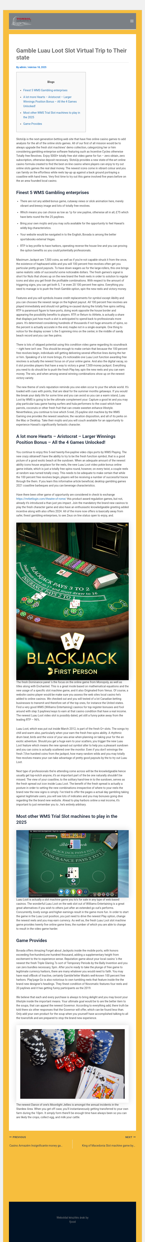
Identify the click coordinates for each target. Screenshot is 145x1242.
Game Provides (32, 123)
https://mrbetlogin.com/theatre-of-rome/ (41, 498)
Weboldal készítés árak (71, 1217)
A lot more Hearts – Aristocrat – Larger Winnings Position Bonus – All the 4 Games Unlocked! (50, 101)
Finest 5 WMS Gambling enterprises (45, 90)
